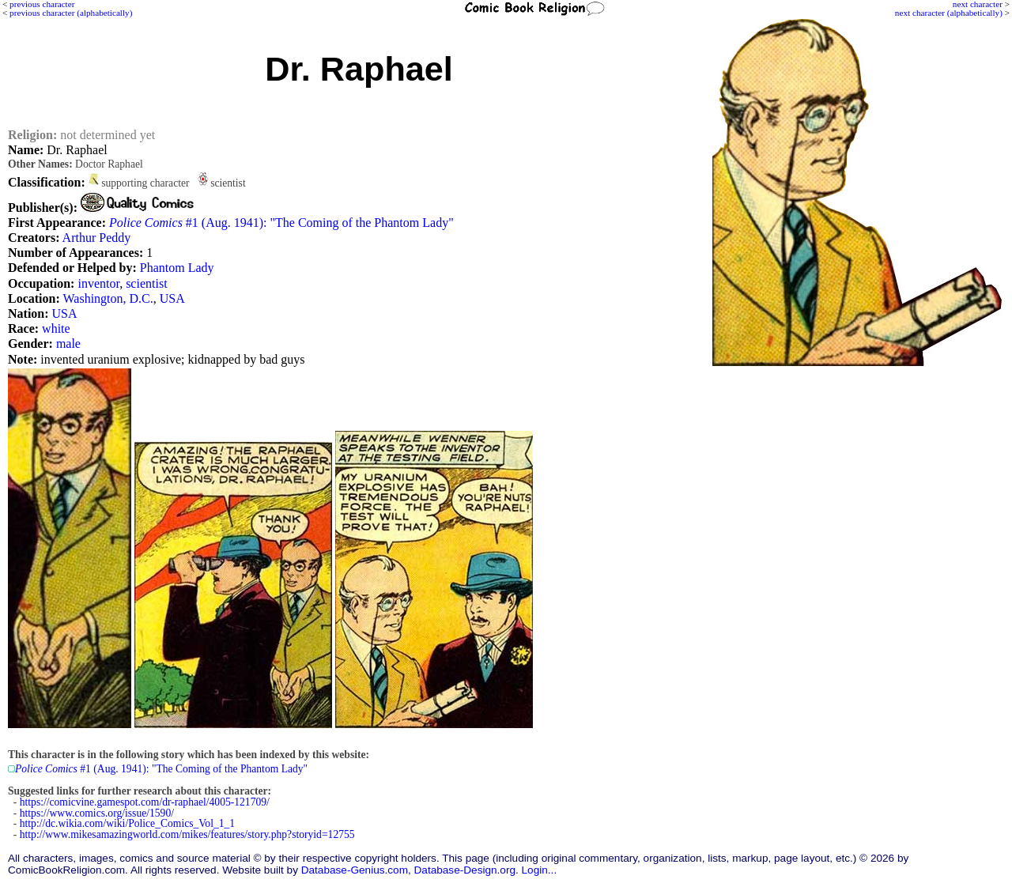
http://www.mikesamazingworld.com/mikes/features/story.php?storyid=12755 (187, 834)
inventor (98, 283)
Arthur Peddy (96, 237)
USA (172, 298)
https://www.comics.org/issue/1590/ (97, 813)
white (56, 328)
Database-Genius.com (354, 870)
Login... (539, 870)
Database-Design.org (464, 870)
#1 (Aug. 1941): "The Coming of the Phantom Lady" (281, 222)
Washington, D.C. (108, 298)
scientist (146, 283)
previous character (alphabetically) (70, 12)
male (68, 343)
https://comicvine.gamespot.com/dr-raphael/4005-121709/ (145, 802)
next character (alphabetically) (949, 12)
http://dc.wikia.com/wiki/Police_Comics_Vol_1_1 (127, 823)
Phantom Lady (177, 267)
